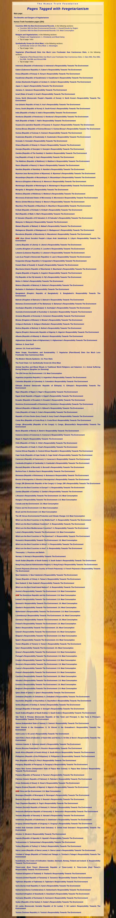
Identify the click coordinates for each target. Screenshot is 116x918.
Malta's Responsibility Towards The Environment (45, 628)
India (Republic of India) (46, 113)
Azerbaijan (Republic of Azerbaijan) (53, 308)
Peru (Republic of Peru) (46, 760)
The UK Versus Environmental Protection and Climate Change (50, 516)
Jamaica (41, 90)
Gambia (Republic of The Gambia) (51, 153)
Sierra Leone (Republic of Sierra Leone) (55, 850)
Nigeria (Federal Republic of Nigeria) (52, 787)
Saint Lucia (42, 734)
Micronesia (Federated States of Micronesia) (57, 198)
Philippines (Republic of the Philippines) (55, 756)
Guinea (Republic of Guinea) (49, 133)
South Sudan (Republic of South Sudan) (56, 560)
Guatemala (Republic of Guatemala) (53, 137)
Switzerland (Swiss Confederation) (53, 890)
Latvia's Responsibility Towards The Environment (45, 532)
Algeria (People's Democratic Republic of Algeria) (57, 332)
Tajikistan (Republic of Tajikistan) (52, 882)
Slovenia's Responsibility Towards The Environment (46, 664)
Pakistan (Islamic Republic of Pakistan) (54, 779)
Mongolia (42, 190)
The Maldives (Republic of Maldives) (53, 161)
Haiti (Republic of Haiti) (46, 121)
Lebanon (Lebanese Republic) (50, 253)
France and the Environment (37, 508)
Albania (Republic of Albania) (49, 336)
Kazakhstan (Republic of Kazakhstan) (54, 78)
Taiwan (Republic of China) (48, 579)
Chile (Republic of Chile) (46, 443)
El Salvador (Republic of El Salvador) (54, 218)
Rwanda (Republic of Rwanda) (50, 799)
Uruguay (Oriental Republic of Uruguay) (54, 824)
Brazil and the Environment (36, 512)
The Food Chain (38, 363)
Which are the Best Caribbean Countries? (50, 524)
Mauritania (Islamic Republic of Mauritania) (56, 269)
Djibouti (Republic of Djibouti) (50, 408)
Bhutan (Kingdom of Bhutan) (49, 320)
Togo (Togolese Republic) (47, 803)
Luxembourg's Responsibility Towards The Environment (48, 615)
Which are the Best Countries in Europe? (50, 488)
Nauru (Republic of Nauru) (47, 165)
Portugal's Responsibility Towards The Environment (46, 656)
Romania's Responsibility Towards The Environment (46, 540)
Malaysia (42, 222)
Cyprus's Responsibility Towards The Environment (46, 668)
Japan (39, 86)
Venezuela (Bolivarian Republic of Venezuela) (57, 811)
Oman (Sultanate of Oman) (48, 783)
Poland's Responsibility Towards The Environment (46, 672)
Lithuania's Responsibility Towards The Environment (47, 496)
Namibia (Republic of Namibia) (50, 169)
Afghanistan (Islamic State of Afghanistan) (56, 340)
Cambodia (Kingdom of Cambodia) (52, 463)
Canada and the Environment (37, 504)
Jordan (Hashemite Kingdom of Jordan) (53, 82)
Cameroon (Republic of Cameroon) (53, 459)
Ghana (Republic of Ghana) (48, 145)
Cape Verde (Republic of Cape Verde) (54, 455)
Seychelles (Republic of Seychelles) (53, 701)
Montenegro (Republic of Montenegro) (55, 186)
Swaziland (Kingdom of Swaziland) (52, 894)
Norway (41, 556)
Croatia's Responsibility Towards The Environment (46, 660)
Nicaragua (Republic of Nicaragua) (52, 795)
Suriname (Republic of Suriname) (52, 898)
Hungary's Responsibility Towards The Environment (46, 500)
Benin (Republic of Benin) (47, 431)
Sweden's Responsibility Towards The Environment (46, 607)
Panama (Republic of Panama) (50, 775)
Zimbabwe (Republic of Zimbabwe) (53, 697)
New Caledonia (47, 575)
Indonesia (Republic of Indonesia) (52, 66)
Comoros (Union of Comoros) (50, 435)
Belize (39, 281)
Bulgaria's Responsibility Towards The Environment (46, 636)
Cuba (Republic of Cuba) (46, 412)
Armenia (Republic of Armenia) (50, 316)
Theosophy (30, 552)
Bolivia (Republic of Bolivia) (48, 328)
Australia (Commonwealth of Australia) (54, 312)
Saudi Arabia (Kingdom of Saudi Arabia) (56, 713)
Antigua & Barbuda (50, 324)
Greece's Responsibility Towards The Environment (46, 652)
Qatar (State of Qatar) (45, 693)
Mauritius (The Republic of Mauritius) (53, 206)
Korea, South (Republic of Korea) (53, 108)
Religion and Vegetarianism (27, 35)
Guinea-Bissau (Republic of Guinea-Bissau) (58, 129)
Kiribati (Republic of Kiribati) (49, 210)
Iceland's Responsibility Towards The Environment (46, 599)
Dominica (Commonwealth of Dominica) (54, 404)
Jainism (28, 348)
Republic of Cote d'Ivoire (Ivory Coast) (54, 416)
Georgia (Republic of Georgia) (50, 149)
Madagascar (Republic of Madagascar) (55, 230)
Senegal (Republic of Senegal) (50, 709)
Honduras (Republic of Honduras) (52, 117)
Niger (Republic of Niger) (47, 392)
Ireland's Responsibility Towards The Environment (46, 632)
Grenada (41, 141)
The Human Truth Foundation (58, 4)
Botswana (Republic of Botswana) (52, 475)
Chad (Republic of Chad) (46, 447)
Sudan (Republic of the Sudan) (49, 902)
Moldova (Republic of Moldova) (50, 194)
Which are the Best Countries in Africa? (49, 544)
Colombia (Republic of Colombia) (52, 381)
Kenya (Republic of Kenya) (48, 74)
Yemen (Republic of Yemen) (48, 644)
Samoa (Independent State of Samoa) (52, 723)
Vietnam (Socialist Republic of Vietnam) (54, 807)
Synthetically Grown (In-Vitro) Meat (30, 43)
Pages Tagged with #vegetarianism (58, 9)
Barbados (42, 289)
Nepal (39, 439)
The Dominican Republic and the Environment (46, 595)
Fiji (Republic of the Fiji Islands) (48, 277)
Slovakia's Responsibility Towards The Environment (46, 680)
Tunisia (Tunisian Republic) (48, 912)
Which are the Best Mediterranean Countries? (52, 528)
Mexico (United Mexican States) (50, 202)
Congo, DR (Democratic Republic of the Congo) (58, 483)
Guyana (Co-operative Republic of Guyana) (55, 125)
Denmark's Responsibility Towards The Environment (46, 603)
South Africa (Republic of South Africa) (55, 752)
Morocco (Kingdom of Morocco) (51, 181)
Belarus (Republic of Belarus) (49, 285)
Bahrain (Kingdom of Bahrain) (50, 300)
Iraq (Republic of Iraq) (45, 157)
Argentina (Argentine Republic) (51, 377)
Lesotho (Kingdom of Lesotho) (50, 249)
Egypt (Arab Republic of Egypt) (49, 396)
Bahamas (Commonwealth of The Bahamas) (56, 304)
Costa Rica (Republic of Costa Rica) (53, 420)
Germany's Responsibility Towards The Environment (46, 620)
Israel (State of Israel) (45, 94)
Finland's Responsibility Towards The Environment (46, 624)
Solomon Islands (48, 744)
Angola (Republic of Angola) (49, 273)
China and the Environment (38, 791)
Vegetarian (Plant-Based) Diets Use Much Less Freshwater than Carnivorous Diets (51, 52)
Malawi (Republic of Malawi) (48, 226)
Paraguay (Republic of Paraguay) (52, 764)
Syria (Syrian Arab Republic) (48, 886)
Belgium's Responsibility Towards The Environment (46, 688)
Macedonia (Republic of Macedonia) (53, 234)
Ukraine (41, 834)
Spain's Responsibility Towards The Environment (45, 640)
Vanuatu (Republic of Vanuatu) (50, 815)
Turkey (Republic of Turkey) (48, 846)
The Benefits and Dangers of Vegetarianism (31, 18)
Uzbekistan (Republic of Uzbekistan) (53, 820)
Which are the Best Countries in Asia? (49, 548)
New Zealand (45, 583)
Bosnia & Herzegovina (52, 479)
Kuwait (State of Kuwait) (47, 265)
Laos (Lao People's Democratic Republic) (53, 257)
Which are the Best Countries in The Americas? (53, 536)
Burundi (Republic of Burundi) (50, 467)
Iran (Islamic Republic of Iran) (48, 104)
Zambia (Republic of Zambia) (49, 492)
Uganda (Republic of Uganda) (49, 838)
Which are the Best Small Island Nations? (50, 587)
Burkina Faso (45, 471)
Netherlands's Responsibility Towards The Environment (48, 611)
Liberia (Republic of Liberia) (48, 245)
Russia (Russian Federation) (49, 748)
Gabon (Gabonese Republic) (49, 70)
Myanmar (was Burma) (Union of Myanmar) (55, 173)
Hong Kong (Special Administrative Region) (56, 564)
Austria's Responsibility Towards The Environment (46, 591)
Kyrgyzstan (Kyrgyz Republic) (51, 261)
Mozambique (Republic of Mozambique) (55, 177)
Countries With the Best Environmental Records (35, 26)
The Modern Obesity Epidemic (34, 359)
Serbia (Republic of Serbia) (48, 705)
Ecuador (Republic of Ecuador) (50, 400)
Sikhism (25, 344)
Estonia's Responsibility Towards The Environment (46, 684)
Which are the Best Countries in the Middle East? (53, 520)
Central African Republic (54, 451)
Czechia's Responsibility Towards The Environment (46, 676)
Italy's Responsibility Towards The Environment (44, 648)
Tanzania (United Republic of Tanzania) (54, 878)
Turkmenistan (45, 842)
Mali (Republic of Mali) (45, 214)
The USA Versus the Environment (39, 373)
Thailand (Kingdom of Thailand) (51, 874)
